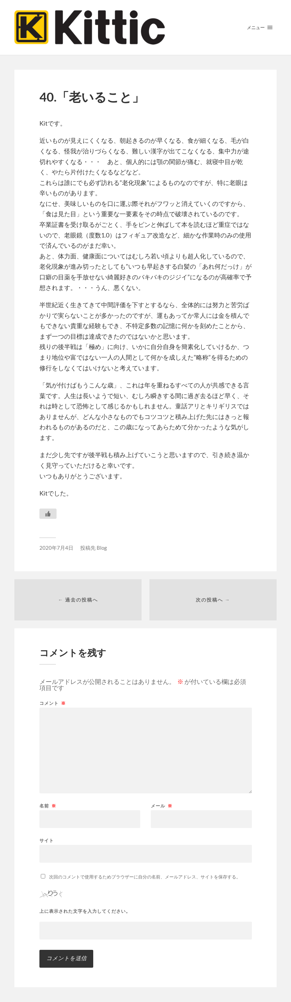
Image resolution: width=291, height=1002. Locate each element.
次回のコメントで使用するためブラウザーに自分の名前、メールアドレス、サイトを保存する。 (145, 876)
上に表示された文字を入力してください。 (85, 911)
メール (161, 806)
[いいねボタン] (48, 514)
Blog (102, 548)
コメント (52, 703)
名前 (47, 806)
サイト (46, 840)
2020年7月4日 (56, 548)
